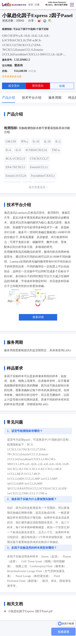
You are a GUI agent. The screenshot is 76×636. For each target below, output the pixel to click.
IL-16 (47, 141)
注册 (37, 4)
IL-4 (8, 150)
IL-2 (57, 141)
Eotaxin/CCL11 (39, 167)
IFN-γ (24, 141)
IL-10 (36, 141)
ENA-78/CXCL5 (15, 167)
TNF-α (56, 150)
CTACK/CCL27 (39, 158)
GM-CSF (11, 141)
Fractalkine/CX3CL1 (43, 175)
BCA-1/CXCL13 (15, 158)
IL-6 (18, 150)
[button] (71, 5)
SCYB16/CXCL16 (36, 150)
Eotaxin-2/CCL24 (16, 175)
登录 (30, 4)
